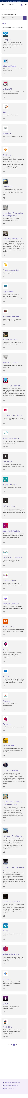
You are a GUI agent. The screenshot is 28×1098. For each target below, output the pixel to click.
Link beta (7, 462)
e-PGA (6, 1004)
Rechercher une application (8, 14)
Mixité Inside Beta (10, 439)
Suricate (6, 134)
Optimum (7, 155)
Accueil (3, 10)
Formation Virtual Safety (13, 836)
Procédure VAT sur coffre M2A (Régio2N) (13, 214)
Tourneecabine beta (11, 316)
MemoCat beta (9, 485)
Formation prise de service (13, 867)
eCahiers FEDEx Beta (11, 531)
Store (8, 10)
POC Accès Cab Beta (11, 386)
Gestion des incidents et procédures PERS (12, 803)
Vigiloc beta (8, 292)
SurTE (5, 931)
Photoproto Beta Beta (12, 415)
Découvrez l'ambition (10, 1085)
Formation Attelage (11, 770)
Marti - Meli (8, 627)
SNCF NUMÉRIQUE (7, 4)
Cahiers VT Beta (9, 580)
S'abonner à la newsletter (11, 1083)
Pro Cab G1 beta (10, 363)
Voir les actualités (9, 1088)
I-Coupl (6, 40)
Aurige (6, 650)
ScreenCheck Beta (10, 339)
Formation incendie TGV (13, 901)
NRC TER (7, 1027)
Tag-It (5, 112)
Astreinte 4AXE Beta (11, 604)
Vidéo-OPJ (7, 89)
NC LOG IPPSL (9, 746)
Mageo (6, 979)
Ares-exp (7, 701)
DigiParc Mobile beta (12, 557)
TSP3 (5, 676)
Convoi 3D (7, 186)
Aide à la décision (10, 954)
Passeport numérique (11, 270)
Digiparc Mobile (10, 66)
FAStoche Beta (9, 506)
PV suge (6, 724)
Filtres (3, 24)
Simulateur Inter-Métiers (12, 239)
